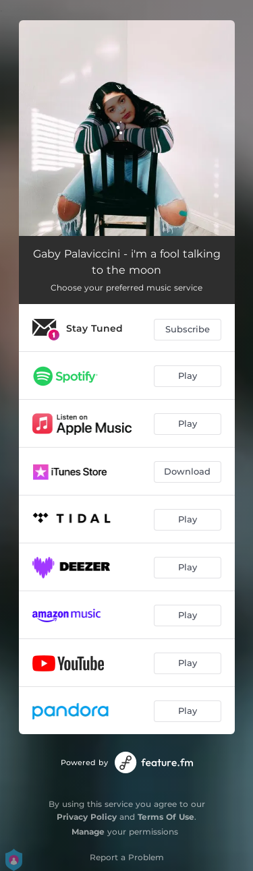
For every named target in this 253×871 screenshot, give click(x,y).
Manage (88, 832)
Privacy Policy (87, 817)
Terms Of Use (166, 817)
